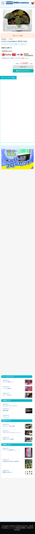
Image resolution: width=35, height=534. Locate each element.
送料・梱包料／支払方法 (13, 58)
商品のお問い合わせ (23, 71)
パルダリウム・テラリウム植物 (10, 44)
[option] (17, 20)
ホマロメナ (23, 44)
